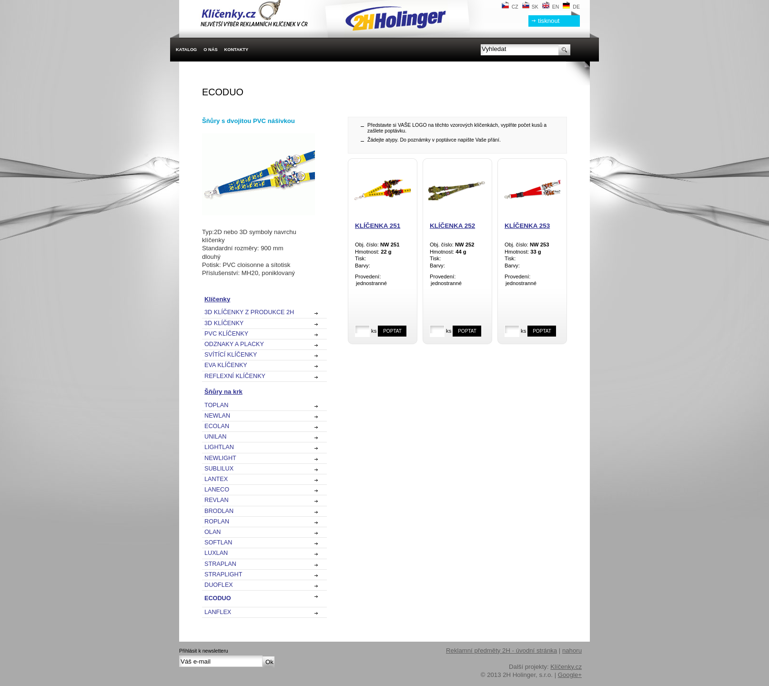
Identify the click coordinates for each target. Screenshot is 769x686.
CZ (510, 7)
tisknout (548, 20)
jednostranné (382, 283)
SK (530, 7)
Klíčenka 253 (527, 225)
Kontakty (236, 49)
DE (571, 7)
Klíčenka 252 (452, 225)
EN (550, 7)
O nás (210, 49)
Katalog (186, 49)
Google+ (570, 674)
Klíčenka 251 (377, 225)
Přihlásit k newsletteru (203, 651)
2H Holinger (314, 14)
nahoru (572, 650)
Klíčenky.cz (566, 666)
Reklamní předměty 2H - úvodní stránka (501, 650)
